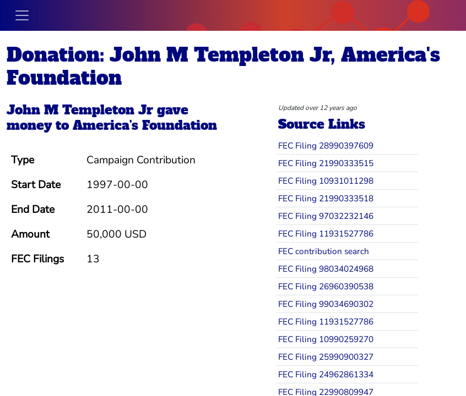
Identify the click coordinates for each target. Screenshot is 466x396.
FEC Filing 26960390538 (325, 286)
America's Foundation (145, 125)
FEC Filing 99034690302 (325, 304)
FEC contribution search (323, 251)
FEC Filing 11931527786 (325, 233)
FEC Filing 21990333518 (325, 198)
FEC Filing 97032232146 (325, 216)
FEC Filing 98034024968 (325, 268)
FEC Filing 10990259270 (325, 339)
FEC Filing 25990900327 (325, 356)
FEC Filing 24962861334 (325, 374)
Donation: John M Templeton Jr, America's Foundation (223, 66)
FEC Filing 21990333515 (325, 163)
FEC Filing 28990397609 (325, 145)
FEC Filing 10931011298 (325, 180)
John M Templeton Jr (80, 110)
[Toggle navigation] (22, 15)
